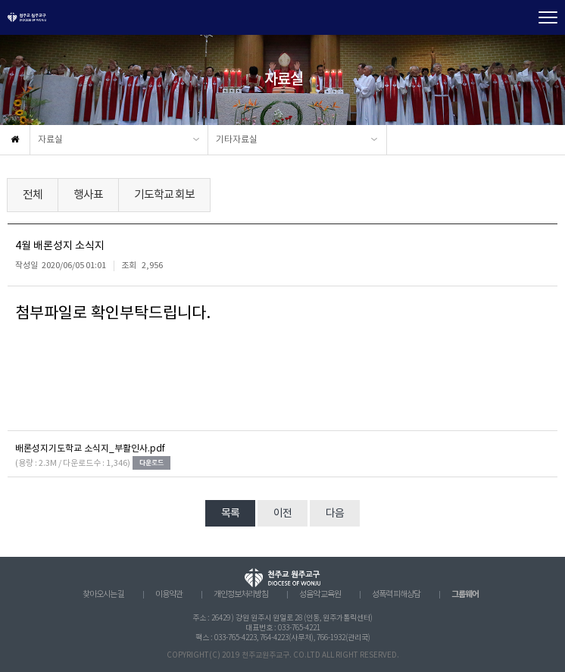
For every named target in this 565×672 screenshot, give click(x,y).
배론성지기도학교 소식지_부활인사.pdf (90, 449)
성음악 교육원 (320, 594)
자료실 (50, 140)
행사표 (88, 195)
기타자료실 (237, 140)
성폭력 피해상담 (396, 594)
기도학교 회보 (164, 195)
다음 (335, 514)
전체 (32, 195)
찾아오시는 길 (103, 594)
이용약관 (169, 594)
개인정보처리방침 (241, 594)
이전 (282, 514)
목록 (230, 514)
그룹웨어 (465, 594)
